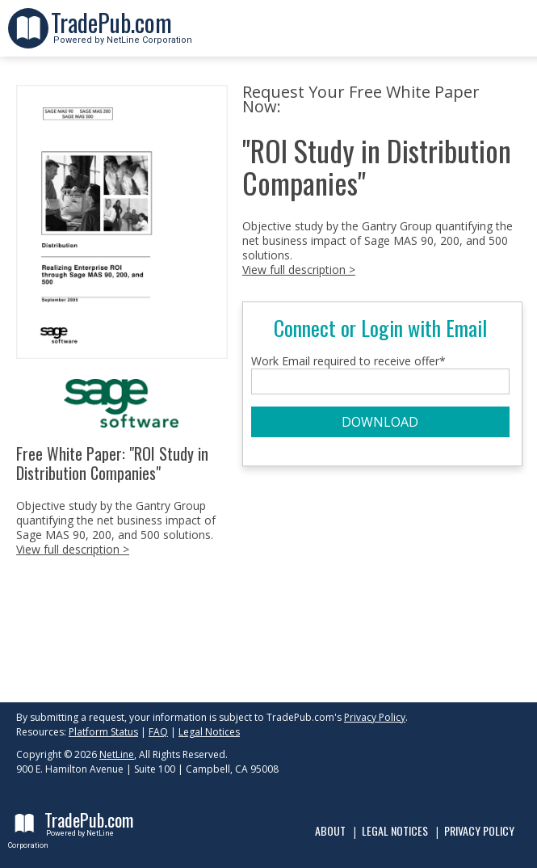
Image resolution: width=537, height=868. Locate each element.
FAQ (158, 732)
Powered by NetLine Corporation (121, 35)
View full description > (72, 549)
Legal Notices (209, 732)
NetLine (116, 754)
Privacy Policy (374, 717)
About (330, 830)
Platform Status (103, 732)
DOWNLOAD (380, 422)
